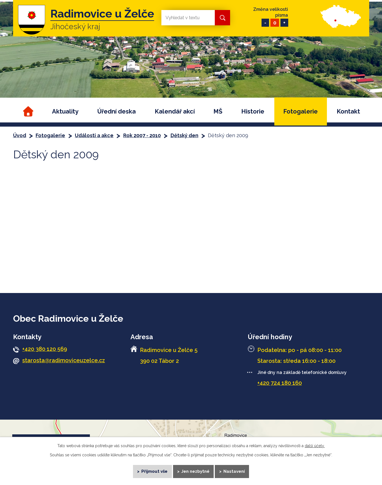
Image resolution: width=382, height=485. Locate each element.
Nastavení (234, 471)
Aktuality (65, 111)
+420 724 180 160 (279, 383)
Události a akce (94, 135)
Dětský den (184, 135)
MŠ (217, 111)
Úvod (27, 111)
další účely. (315, 445)
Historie (252, 111)
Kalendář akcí (175, 111)
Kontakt (348, 111)
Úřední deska (116, 111)
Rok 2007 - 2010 (142, 135)
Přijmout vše (154, 471)
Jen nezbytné (196, 471)
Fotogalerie (300, 111)
